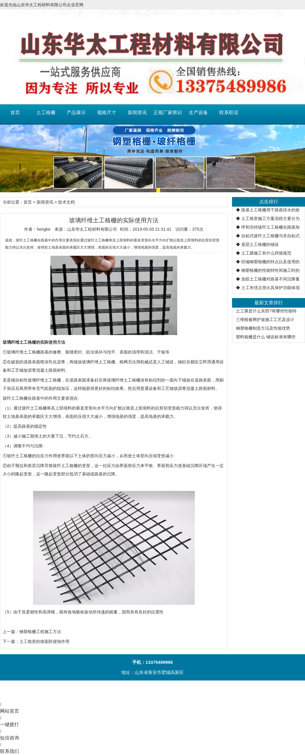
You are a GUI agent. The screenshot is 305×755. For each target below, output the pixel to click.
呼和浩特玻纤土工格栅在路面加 (270, 227)
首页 (15, 112)
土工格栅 (45, 112)
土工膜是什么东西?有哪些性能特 (266, 310)
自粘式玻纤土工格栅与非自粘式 (270, 235)
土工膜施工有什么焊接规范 (266, 253)
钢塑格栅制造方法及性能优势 (263, 328)
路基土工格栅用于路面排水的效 (270, 209)
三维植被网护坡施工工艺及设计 (265, 319)
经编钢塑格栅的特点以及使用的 (270, 261)
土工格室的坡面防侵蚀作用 (44, 641)
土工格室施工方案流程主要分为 (270, 218)
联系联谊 (228, 112)
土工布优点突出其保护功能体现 (270, 287)
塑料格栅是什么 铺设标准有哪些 (265, 336)
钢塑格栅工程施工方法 (40, 631)
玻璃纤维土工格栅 (23, 352)
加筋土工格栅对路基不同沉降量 (270, 279)
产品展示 (76, 112)
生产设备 (198, 112)
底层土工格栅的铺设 (260, 244)
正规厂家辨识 (167, 112)
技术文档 (66, 202)
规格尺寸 (106, 112)
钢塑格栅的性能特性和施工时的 (270, 270)
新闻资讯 (137, 112)
